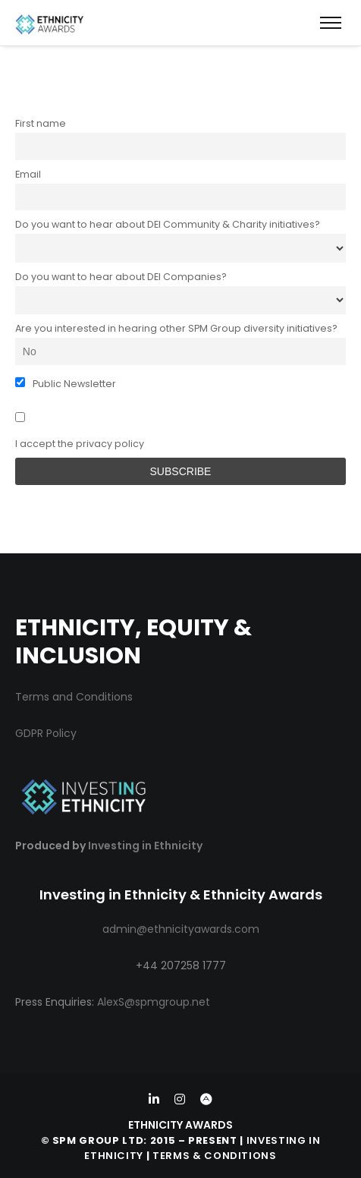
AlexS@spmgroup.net (153, 1001)
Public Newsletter (65, 383)
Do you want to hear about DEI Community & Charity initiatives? (167, 224)
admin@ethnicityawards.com (180, 929)
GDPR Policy (46, 733)
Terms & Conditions (214, 1155)
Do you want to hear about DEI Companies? (121, 276)
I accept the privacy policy (79, 431)
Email (28, 174)
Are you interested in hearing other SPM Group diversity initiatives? (176, 328)
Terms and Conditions (74, 696)
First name (40, 123)
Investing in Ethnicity (145, 845)
